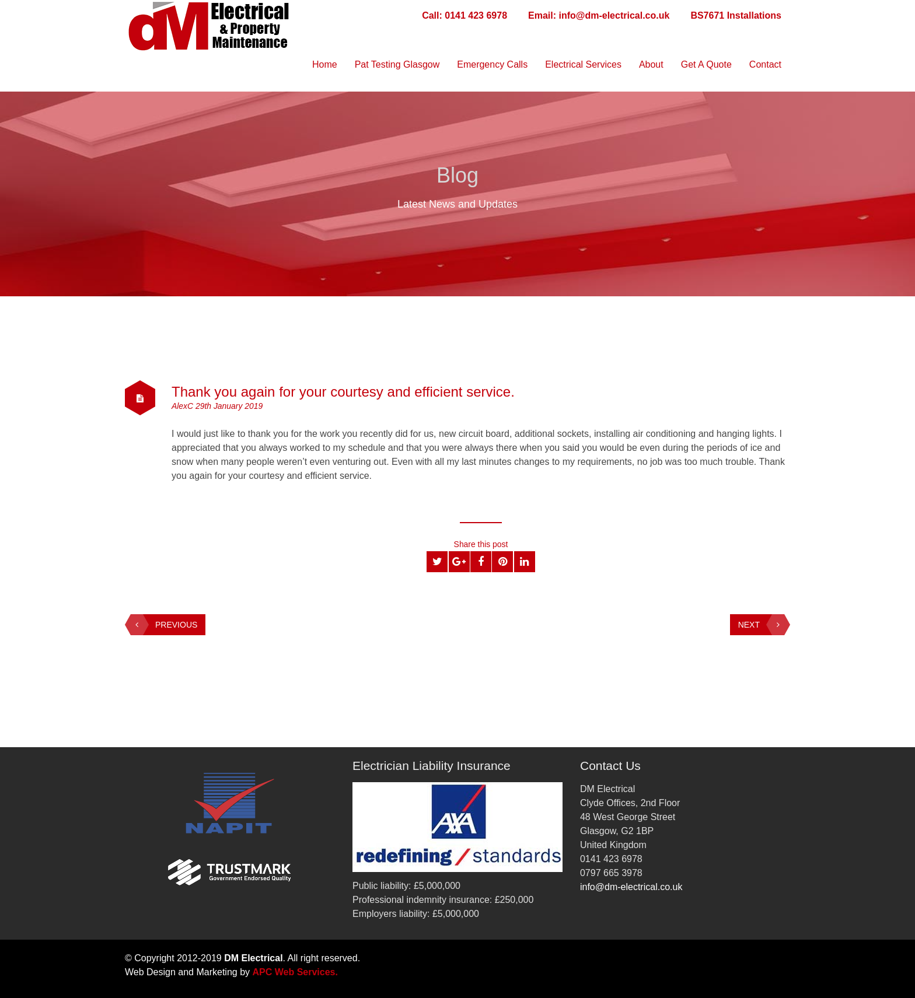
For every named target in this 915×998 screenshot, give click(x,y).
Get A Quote (706, 64)
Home (324, 64)
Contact (765, 64)
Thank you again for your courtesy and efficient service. (345, 392)
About (651, 64)
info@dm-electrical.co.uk (614, 15)
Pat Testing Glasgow (397, 64)
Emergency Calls (492, 64)
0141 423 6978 (476, 15)
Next (761, 624)
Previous (164, 624)
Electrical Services (583, 64)
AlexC (183, 406)
